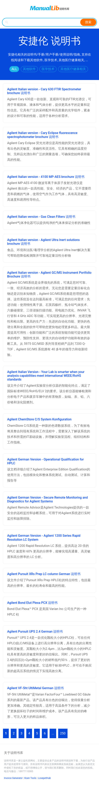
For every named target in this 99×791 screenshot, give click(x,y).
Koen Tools (30, 778)
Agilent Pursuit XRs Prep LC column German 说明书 (43, 574)
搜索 (88, 22)
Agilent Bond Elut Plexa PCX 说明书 (32, 603)
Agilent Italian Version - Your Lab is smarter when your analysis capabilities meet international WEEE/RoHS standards (45, 375)
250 (63, 733)
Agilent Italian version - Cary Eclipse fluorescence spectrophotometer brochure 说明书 (42, 135)
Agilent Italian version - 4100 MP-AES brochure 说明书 (45, 177)
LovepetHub (44, 778)
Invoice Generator (13, 778)
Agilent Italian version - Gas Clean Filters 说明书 (41, 217)
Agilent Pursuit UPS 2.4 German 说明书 (35, 631)
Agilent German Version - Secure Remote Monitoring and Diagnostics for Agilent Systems (47, 499)
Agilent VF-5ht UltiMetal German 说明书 (35, 688)
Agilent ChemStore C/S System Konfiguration (39, 419)
